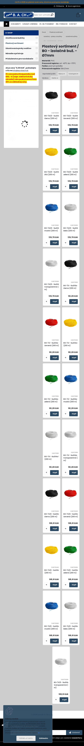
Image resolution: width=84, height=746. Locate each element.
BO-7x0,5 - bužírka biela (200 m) (71, 229)
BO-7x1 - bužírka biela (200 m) (53, 457)
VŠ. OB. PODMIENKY (46, 24)
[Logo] (19, 15)
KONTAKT (73, 24)
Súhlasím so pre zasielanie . (54, 738)
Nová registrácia (74, 6)
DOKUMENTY (16, 24)
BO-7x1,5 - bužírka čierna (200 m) (52, 515)
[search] (52, 15)
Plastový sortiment (56, 32)
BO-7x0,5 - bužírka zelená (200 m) (71, 173)
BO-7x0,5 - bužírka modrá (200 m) (52, 229)
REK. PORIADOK (62, 24)
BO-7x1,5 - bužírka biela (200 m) (71, 627)
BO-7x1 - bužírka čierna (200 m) (70, 286)
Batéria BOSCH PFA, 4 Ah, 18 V (27, 115)
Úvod (44, 32)
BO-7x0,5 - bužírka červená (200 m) (71, 117)
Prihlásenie (60, 6)
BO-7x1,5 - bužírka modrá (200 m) (52, 627)
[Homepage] (6, 24)
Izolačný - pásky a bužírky (53, 36)
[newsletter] (74, 732)
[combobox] (62, 74)
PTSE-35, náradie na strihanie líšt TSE (26, 101)
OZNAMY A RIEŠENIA (30, 24)
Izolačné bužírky (71, 36)
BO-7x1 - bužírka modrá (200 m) (70, 400)
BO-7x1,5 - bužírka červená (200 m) (71, 515)
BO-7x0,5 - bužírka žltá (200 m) (52, 173)
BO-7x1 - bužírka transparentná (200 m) (72, 458)
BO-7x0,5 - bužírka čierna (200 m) (52, 117)
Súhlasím (43, 738)
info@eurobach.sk (20, 70)
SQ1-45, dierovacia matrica (25, 130)
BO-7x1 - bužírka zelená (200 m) (51, 400)
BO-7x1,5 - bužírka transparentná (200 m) (62, 685)
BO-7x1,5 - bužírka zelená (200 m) (71, 571)
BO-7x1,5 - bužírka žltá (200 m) (53, 571)
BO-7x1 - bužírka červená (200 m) (51, 344)
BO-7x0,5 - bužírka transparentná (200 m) (53, 287)
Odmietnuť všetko (26, 738)
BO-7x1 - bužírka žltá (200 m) (72, 344)
